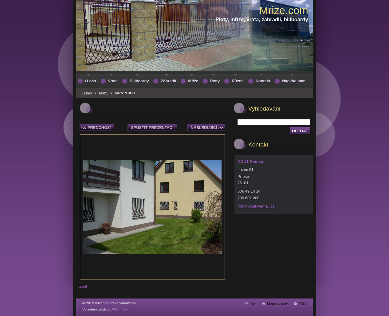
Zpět (83, 286)
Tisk (253, 303)
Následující (207, 127)
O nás (87, 93)
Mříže (103, 93)
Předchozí (96, 127)
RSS (303, 303)
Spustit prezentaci (152, 127)
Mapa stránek (278, 303)
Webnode (120, 309)
